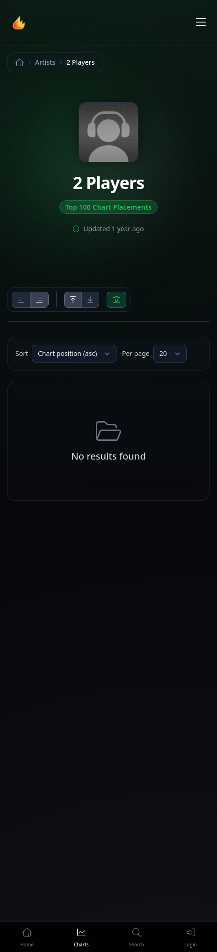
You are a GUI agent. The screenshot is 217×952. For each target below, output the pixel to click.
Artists (45, 62)
